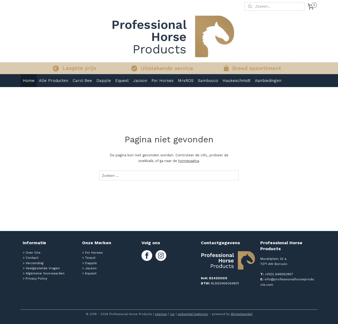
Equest (122, 80)
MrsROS (186, 80)
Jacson (140, 80)
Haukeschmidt (236, 80)
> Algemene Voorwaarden (44, 273)
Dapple (103, 80)
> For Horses (92, 252)
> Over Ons (31, 252)
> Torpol (89, 258)
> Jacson (89, 268)
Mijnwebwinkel (241, 314)
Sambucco (208, 80)
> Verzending (33, 263)
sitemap (161, 314)
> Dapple (89, 263)
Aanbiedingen (268, 80)
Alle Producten (53, 80)
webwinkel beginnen (193, 314)
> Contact (30, 258)
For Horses (162, 80)
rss (172, 314)
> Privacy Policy (35, 278)
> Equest (89, 273)
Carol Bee (82, 80)
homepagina (188, 161)
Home (29, 80)
